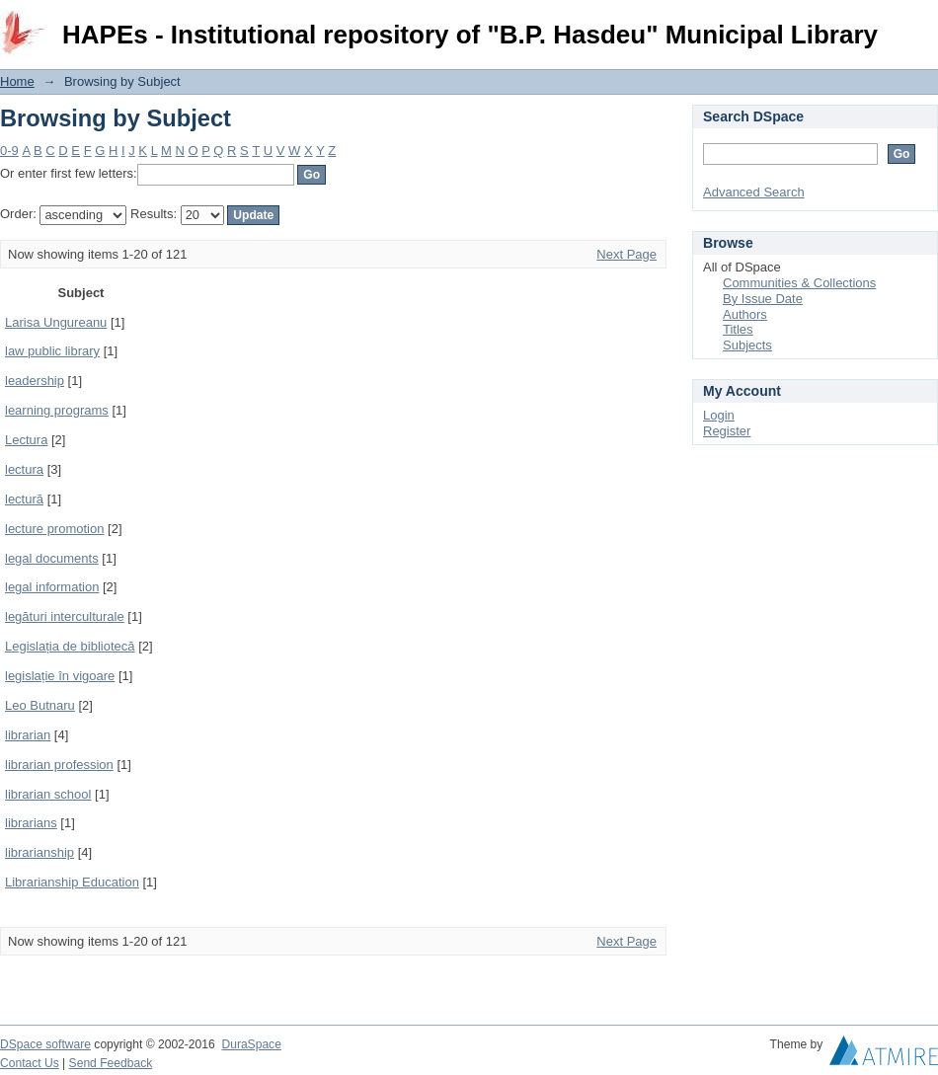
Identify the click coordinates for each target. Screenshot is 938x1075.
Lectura (26, 439)
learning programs (57, 410)
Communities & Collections (799, 282)
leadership (34, 380)
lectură (24, 499)
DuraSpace (250, 1044)
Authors (745, 314)
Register (726, 430)
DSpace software (45, 1044)
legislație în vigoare (60, 675)
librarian (27, 735)
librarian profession (59, 764)
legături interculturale (64, 616)
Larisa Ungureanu (56, 322)
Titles (738, 329)
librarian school (48, 794)
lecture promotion (54, 528)
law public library (52, 351)
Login (922, 24)
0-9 (9, 150)
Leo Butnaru (40, 705)
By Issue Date (763, 298)
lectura (24, 469)
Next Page (626, 254)
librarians (31, 822)
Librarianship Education (72, 882)
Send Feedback (111, 1063)
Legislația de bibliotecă (70, 646)
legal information (52, 586)
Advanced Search (754, 192)
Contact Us (29, 1063)
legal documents (52, 558)
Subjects (747, 345)
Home (17, 81)
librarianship (39, 852)
